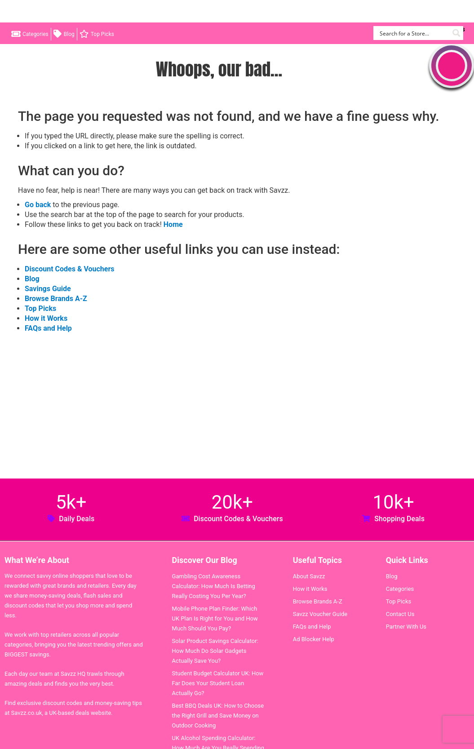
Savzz (54, 11)
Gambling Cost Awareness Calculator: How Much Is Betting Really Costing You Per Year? (213, 586)
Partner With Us (406, 626)
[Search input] (413, 33)
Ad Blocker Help (313, 639)
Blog (69, 34)
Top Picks (102, 34)
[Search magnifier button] (456, 33)
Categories (35, 34)
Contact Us (400, 614)
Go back (38, 204)
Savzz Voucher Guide (320, 614)
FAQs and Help (48, 328)
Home (173, 224)
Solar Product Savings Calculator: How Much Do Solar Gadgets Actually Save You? (215, 651)
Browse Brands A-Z (56, 298)
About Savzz (309, 576)
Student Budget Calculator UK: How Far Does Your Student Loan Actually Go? (218, 683)
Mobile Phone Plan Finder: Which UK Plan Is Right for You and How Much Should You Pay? (215, 618)
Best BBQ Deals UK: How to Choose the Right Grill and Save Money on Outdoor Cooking (218, 715)
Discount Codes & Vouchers (69, 269)
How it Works (46, 318)
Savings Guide (48, 288)
